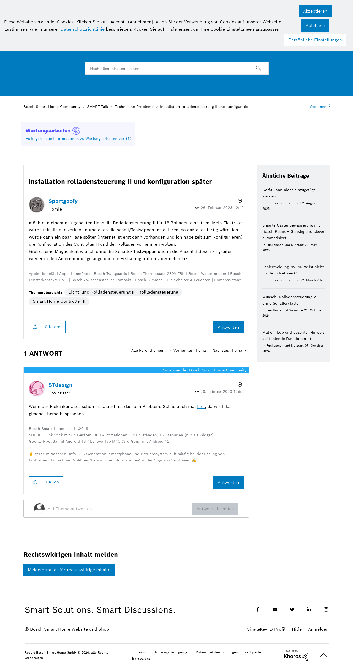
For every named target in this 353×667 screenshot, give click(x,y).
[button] (315, 11)
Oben (323, 655)
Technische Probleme (134, 106)
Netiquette (252, 652)
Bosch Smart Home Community (51, 106)
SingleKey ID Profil (266, 629)
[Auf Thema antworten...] (120, 508)
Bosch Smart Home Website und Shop (69, 629)
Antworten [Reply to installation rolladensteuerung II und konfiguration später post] (228, 327)
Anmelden (318, 629)
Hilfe (297, 629)
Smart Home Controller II (59, 301)
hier (201, 406)
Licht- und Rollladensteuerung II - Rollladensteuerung (123, 292)
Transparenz (141, 658)
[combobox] (177, 68)
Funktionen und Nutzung (285, 245)
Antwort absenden (215, 508)
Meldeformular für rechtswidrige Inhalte (69, 569)
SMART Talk (97, 106)
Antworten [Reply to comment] (228, 482)
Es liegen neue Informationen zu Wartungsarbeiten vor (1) (78, 138)
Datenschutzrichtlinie (83, 29)
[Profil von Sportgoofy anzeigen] (63, 201)
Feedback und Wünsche (284, 310)
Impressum (140, 652)
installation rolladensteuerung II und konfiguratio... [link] (206, 106)
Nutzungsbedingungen (172, 652)
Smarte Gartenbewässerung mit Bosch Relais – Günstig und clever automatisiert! (293, 231)
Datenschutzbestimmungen (217, 652)
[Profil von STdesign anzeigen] (60, 385)
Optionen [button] (318, 106)
